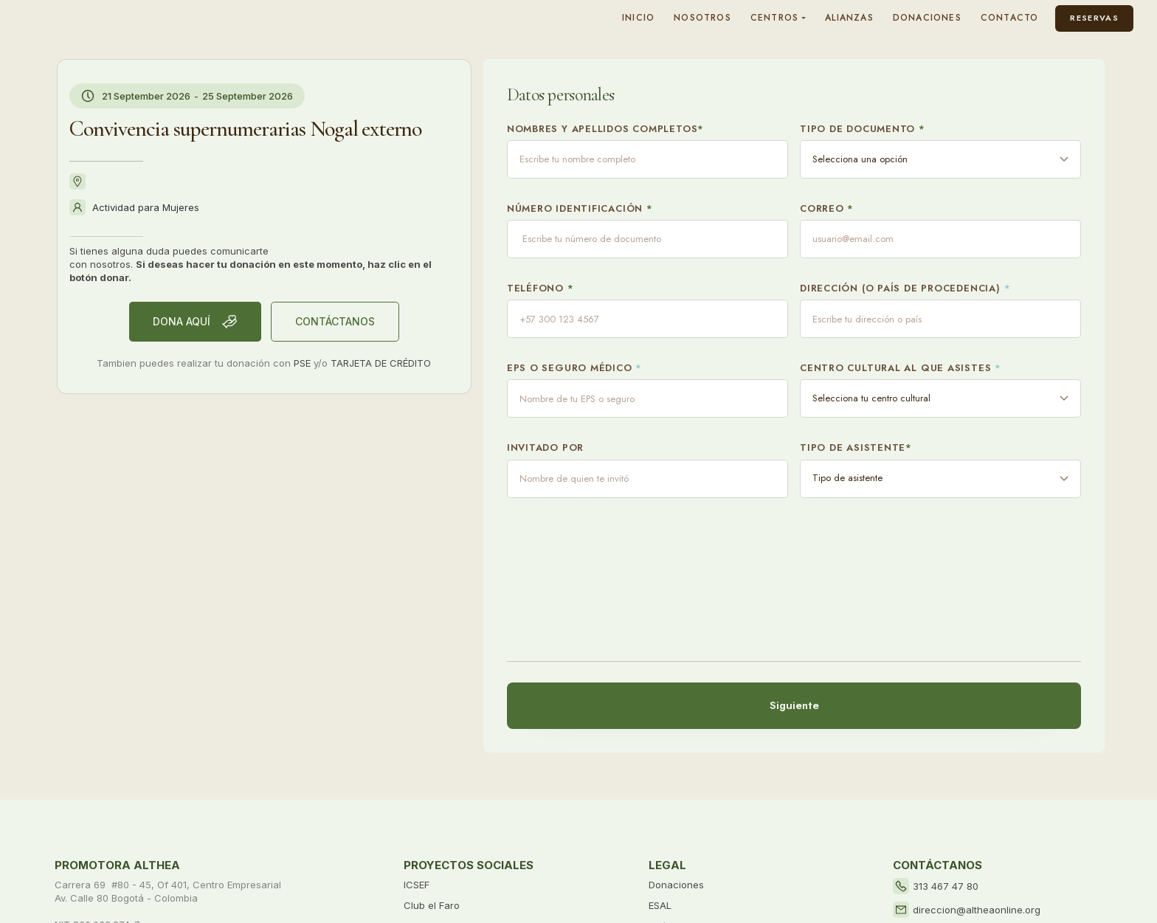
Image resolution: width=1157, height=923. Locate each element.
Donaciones (676, 885)
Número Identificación (580, 208)
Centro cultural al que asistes (900, 368)
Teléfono (540, 288)
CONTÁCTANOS (335, 321)
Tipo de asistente (856, 447)
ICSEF (416, 885)
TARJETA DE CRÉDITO (381, 363)
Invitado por (545, 447)
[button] (778, 18)
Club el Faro (432, 905)
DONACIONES (927, 17)
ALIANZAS (849, 17)
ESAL (660, 905)
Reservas (1094, 18)
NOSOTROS (702, 17)
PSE (302, 363)
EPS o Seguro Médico (574, 368)
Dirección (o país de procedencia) (905, 288)
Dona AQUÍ (195, 322)
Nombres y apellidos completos (605, 129)
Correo (827, 208)
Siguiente (793, 705)
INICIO (638, 17)
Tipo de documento (862, 129)
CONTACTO (1010, 17)
